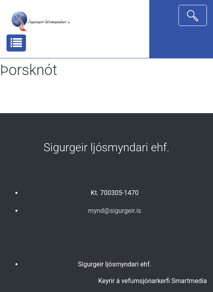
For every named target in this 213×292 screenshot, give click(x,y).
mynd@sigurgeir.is (114, 211)
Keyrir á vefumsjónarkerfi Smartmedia (152, 281)
